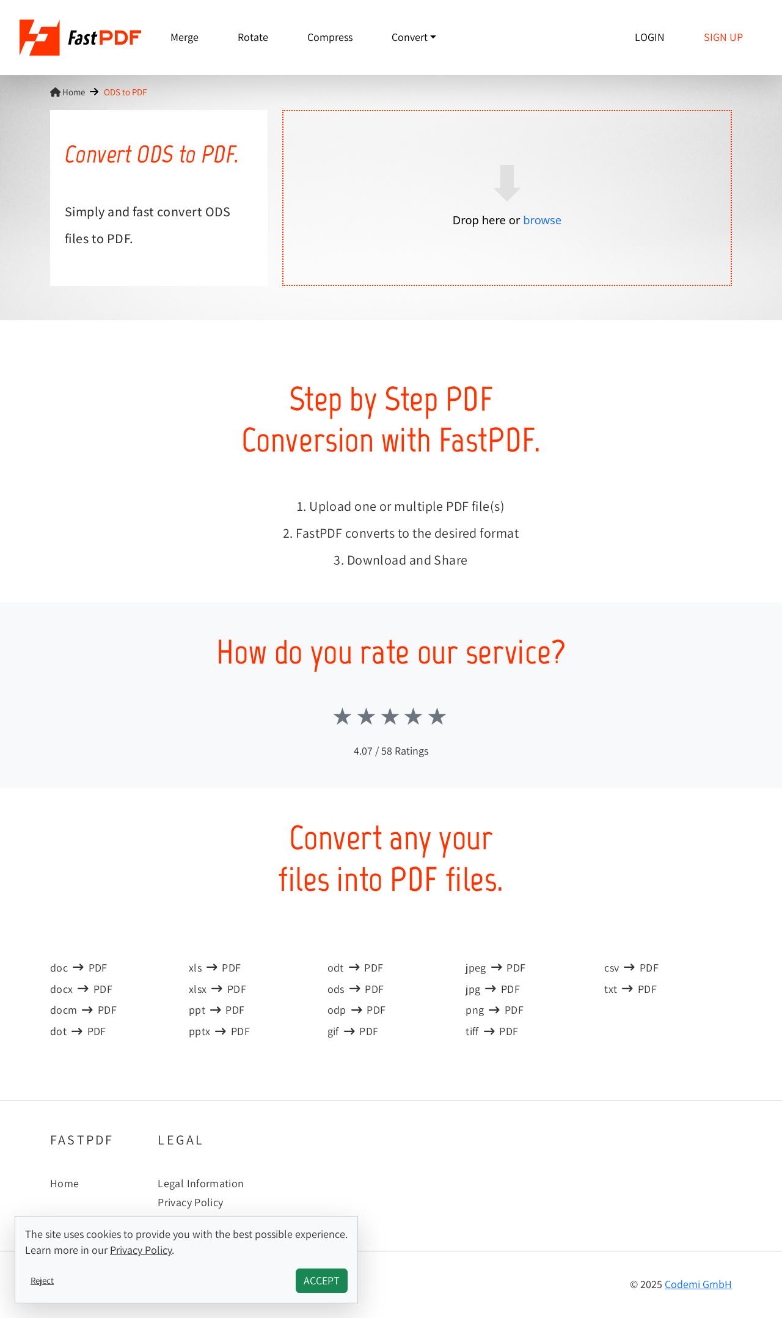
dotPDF (78, 1031)
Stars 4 (414, 716)
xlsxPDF (217, 989)
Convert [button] (410, 37)
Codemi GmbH (698, 1284)
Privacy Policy (190, 1202)
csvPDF (631, 968)
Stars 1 (344, 716)
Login (650, 37)
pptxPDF (219, 1031)
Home (67, 92)
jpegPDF (495, 968)
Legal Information (201, 1183)
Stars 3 (391, 716)
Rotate (253, 37)
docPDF (79, 968)
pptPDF (217, 1010)
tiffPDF (492, 1031)
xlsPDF (215, 968)
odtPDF (355, 968)
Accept (322, 1280)
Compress (330, 37)
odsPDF (355, 989)
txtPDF (630, 989)
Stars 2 (367, 716)
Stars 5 (438, 716)
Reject (42, 1280)
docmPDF (83, 1010)
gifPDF (353, 1031)
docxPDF (81, 989)
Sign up (723, 37)
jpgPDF (493, 989)
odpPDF (356, 1010)
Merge (184, 37)
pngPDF (495, 1010)
